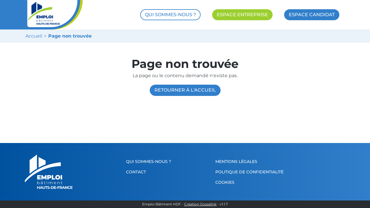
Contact (136, 171)
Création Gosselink (200, 204)
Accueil (33, 36)
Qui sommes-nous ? (148, 161)
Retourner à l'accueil (185, 90)
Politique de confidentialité (249, 171)
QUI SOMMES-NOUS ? (170, 14)
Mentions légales (236, 161)
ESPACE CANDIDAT (312, 14)
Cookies (224, 182)
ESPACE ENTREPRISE (242, 14)
